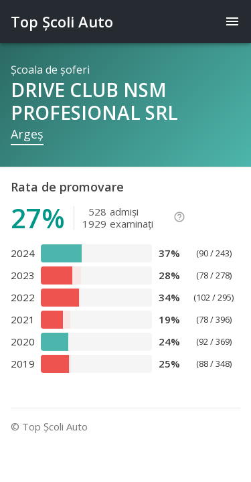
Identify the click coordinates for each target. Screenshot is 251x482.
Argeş (27, 134)
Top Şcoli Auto (62, 21)
